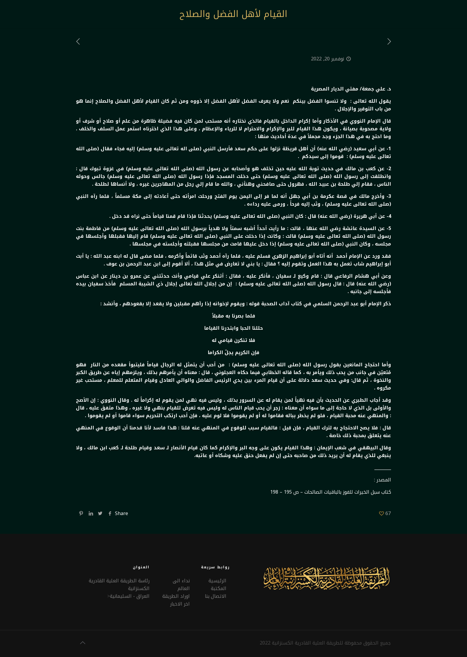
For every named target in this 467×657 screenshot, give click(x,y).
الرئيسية (217, 580)
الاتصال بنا (215, 596)
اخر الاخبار (180, 603)
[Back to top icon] (82, 642)
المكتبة (218, 588)
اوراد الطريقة (176, 596)
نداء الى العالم (181, 584)
